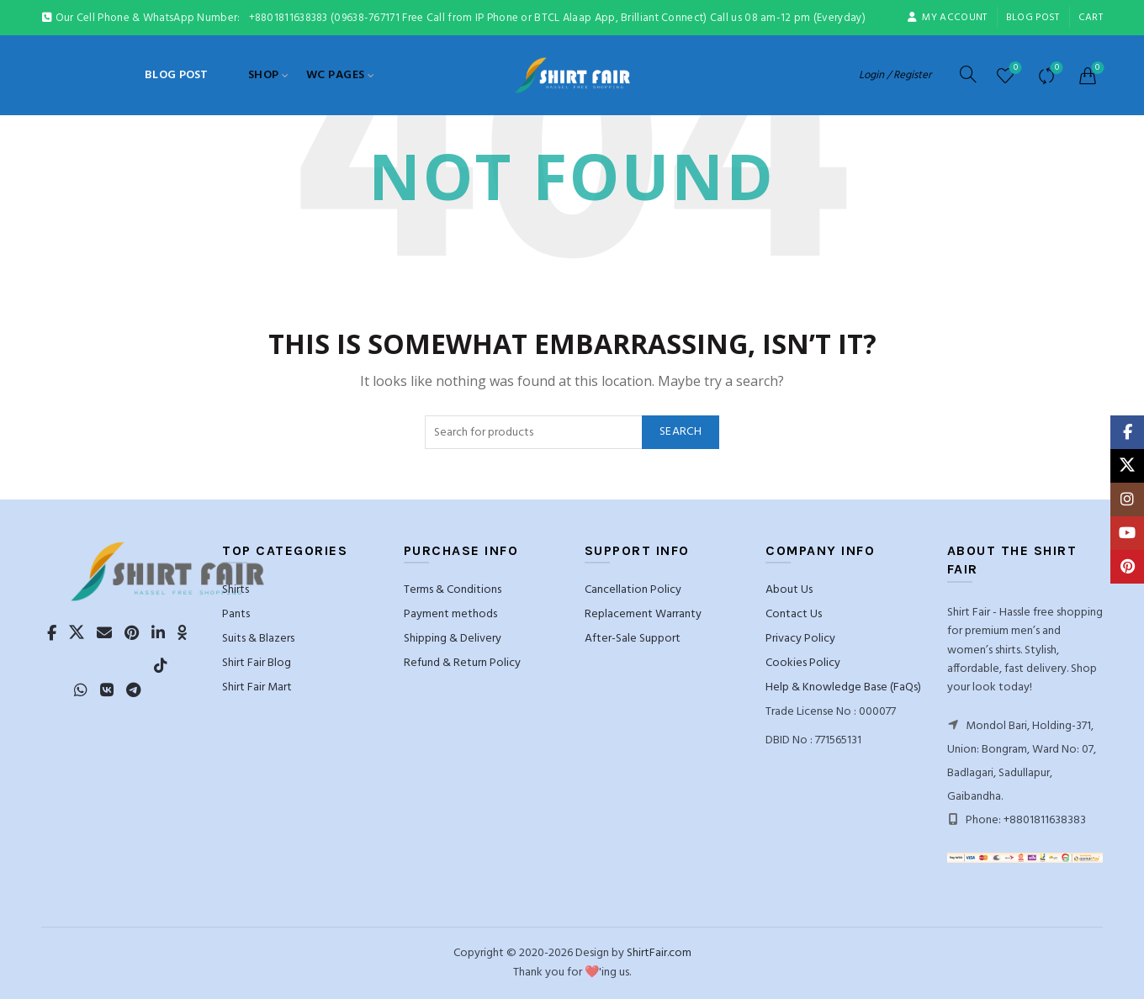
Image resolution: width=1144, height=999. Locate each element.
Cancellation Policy (633, 590)
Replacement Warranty (643, 614)
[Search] (968, 74)
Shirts (235, 590)
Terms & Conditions (452, 590)
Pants (236, 614)
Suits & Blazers (258, 638)
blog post (1033, 17)
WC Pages (335, 75)
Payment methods (450, 614)
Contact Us (793, 614)
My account (947, 17)
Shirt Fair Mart (257, 687)
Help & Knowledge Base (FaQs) (843, 687)
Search (680, 431)
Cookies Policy (802, 663)
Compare (1055, 68)
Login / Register (895, 75)
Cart (1090, 17)
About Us (789, 590)
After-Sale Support (633, 638)
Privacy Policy (800, 638)
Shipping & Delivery (452, 638)
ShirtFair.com (659, 953)
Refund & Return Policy (462, 663)
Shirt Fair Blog (256, 663)
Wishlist (1014, 68)
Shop (263, 75)
